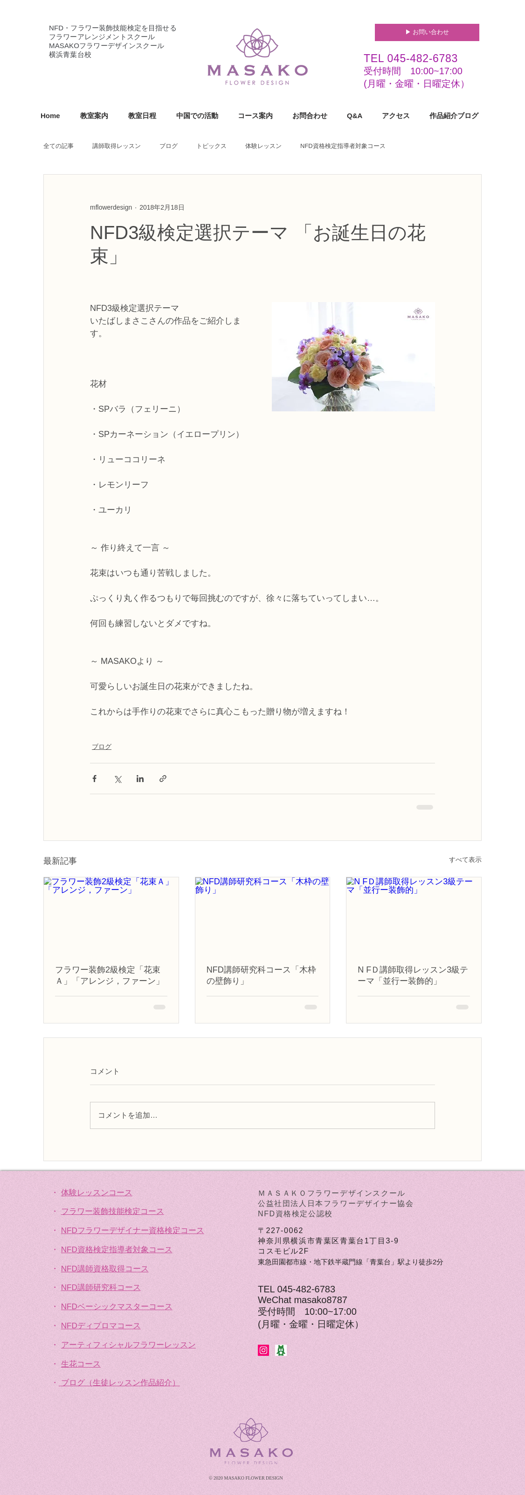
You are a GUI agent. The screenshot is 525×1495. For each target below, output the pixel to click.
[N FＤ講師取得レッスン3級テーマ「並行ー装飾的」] (413, 915)
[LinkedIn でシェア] (140, 778)
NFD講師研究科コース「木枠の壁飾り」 (261, 975)
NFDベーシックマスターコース (117, 1306)
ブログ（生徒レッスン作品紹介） (120, 1382)
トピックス (211, 145)
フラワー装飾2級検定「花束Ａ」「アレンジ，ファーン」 (109, 975)
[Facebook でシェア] (94, 778)
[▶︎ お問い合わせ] (427, 32)
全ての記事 (58, 145)
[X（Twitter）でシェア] (117, 778)
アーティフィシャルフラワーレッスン (128, 1344)
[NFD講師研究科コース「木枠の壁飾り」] (262, 915)
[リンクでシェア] (163, 778)
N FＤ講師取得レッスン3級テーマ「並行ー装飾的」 (413, 975)
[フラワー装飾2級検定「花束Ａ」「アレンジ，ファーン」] (111, 915)
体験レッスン (263, 145)
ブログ (168, 145)
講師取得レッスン (116, 145)
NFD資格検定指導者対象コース (343, 145)
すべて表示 (465, 859)
